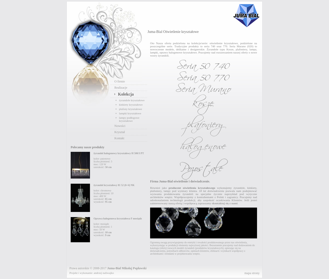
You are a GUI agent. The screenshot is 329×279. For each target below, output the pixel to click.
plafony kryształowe (130, 108)
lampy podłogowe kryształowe (129, 119)
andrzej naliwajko (104, 272)
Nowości (119, 126)
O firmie (119, 81)
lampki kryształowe (130, 113)
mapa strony (252, 273)
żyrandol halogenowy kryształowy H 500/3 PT (119, 153)
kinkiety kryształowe (131, 104)
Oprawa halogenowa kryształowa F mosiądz (118, 218)
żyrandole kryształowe (131, 100)
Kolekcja (126, 94)
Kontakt (119, 138)
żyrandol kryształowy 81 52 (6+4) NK (114, 185)
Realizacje (120, 87)
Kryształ (119, 132)
